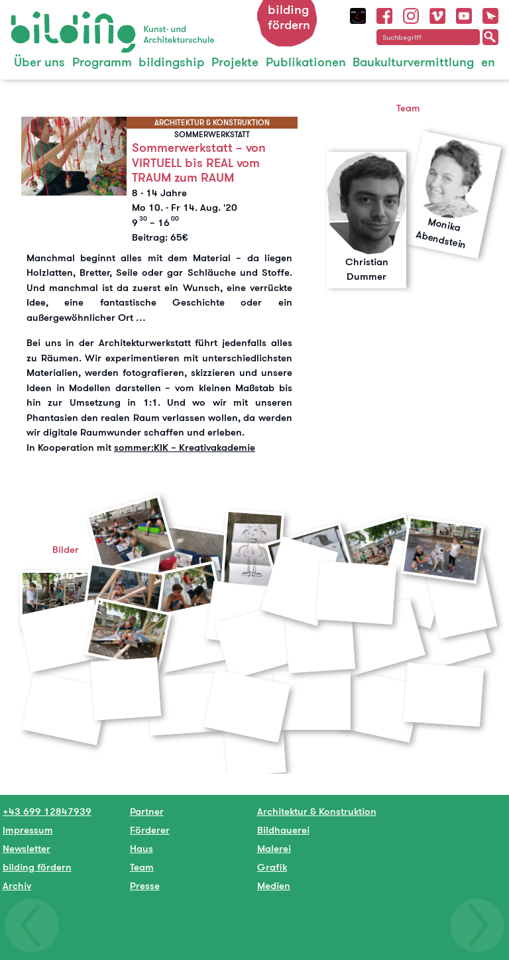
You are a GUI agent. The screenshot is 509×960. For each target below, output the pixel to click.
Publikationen (306, 62)
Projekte (234, 62)
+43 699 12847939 (47, 811)
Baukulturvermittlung (413, 62)
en (488, 62)
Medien (273, 885)
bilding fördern (289, 17)
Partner (147, 811)
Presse (145, 885)
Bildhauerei (283, 829)
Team (142, 867)
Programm (102, 62)
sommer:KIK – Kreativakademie (184, 447)
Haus (141, 848)
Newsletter (26, 848)
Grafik (272, 867)
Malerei (274, 848)
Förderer (150, 829)
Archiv (17, 885)
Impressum (28, 829)
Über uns (39, 62)
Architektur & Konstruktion (316, 811)
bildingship (172, 62)
